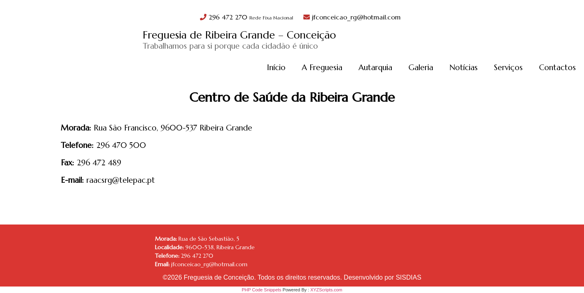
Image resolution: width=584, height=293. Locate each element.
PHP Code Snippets (261, 289)
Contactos (557, 67)
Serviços (508, 67)
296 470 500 (121, 145)
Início (276, 67)
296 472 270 (247, 17)
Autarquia (375, 67)
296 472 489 (99, 162)
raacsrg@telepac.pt (120, 180)
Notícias (463, 67)
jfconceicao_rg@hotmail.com (352, 17)
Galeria (420, 67)
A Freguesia (322, 67)
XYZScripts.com (326, 289)
